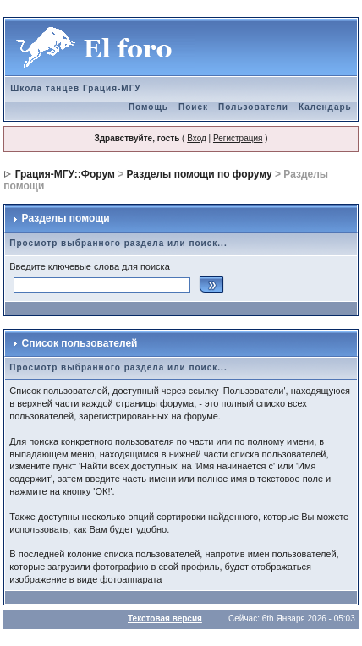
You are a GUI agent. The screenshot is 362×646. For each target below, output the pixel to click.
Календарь (325, 107)
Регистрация (237, 138)
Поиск (193, 107)
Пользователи (253, 107)
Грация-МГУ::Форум (65, 174)
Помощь (148, 107)
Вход (196, 138)
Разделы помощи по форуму (199, 174)
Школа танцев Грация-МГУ (75, 88)
